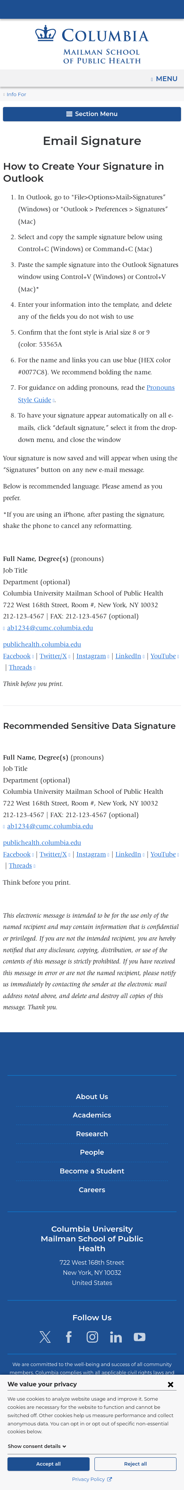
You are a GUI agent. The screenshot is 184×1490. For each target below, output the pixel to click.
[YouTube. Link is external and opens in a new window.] (140, 1327)
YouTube (165, 656)
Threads (22, 667)
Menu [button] (168, 76)
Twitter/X (55, 656)
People (92, 1152)
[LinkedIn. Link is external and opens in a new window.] (116, 1327)
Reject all (135, 1464)
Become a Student (92, 1171)
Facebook (18, 656)
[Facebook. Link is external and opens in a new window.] (69, 1327)
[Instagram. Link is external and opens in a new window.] (92, 1327)
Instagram (92, 656)
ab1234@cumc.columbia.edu (50, 628)
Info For (15, 94)
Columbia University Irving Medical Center (92, 9)
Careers (92, 1190)
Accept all (48, 1464)
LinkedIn (130, 656)
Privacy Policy (92, 1479)
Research (92, 1134)
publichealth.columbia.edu (42, 644)
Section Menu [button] (92, 114)
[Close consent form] (171, 1392)
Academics (92, 1115)
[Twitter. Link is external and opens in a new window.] (45, 1327)
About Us (92, 1097)
